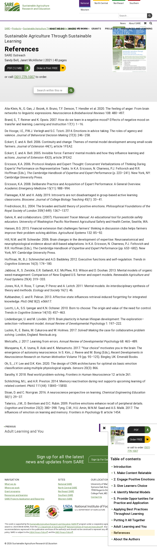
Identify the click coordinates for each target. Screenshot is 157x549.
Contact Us (96, 497)
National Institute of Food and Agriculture (84, 526)
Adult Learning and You (130, 526)
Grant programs (12, 491)
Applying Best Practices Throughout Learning (131, 511)
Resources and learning (16, 495)
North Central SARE (67, 487)
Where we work (12, 487)
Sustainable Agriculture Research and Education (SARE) (53, 524)
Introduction (122, 466)
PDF (136, 429)
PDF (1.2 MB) (14, 68)
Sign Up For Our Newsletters (106, 459)
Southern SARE (65, 495)
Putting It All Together (129, 520)
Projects (111, 16)
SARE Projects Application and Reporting (24, 498)
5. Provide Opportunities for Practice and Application (134, 500)
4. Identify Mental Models (132, 492)
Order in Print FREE (47, 68)
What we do (10, 484)
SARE (7, 28)
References (122, 533)
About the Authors (127, 539)
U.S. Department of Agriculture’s (51, 526)
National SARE (65, 484)
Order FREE (136, 439)
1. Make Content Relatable (132, 473)
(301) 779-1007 (24, 77)
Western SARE (65, 498)
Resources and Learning (136, 16)
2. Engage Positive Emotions (134, 479)
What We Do (57, 16)
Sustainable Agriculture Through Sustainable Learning (49, 28)
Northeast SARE (66, 491)
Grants (96, 16)
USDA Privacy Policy (37, 532)
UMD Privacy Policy (63, 532)
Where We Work (77, 16)
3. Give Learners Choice (130, 485)
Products (16, 28)
